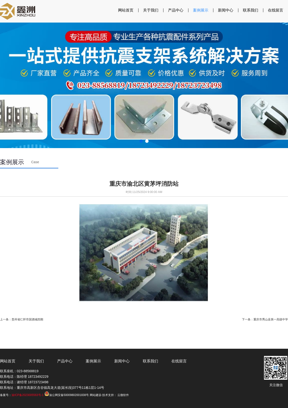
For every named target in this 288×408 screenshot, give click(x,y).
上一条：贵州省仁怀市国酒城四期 (21, 319)
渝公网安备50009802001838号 (66, 395)
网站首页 (125, 10)
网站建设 (95, 395)
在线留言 (275, 10)
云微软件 (123, 395)
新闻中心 (225, 10)
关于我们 (150, 10)
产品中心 (175, 10)
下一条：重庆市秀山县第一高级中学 (265, 319)
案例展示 (200, 10)
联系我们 (250, 10)
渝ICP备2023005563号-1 (27, 395)
